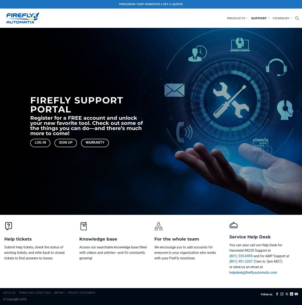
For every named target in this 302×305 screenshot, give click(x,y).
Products (237, 18)
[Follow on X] (286, 294)
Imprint (59, 292)
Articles (9, 292)
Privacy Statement (82, 292)
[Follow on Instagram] (282, 294)
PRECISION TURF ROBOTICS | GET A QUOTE (151, 4)
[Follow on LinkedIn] (291, 294)
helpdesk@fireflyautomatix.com (253, 273)
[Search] (297, 18)
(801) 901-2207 (241, 261)
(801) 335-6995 (241, 256)
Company (282, 18)
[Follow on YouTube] (296, 294)
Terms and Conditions (34, 292)
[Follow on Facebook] (277, 294)
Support (260, 18)
